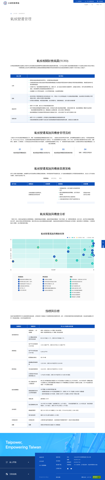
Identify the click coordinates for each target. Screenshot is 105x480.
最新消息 (58, 457)
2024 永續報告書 (89, 1)
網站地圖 (58, 477)
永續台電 (41, 457)
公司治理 (41, 461)
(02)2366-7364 (77, 462)
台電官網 (78, 1)
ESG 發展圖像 (42, 465)
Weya (47, 477)
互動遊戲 (100, 1)
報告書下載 (58, 464)
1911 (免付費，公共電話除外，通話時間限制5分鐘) (86, 464)
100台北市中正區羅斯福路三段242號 (82, 457)
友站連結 (58, 460)
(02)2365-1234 (77, 459)
